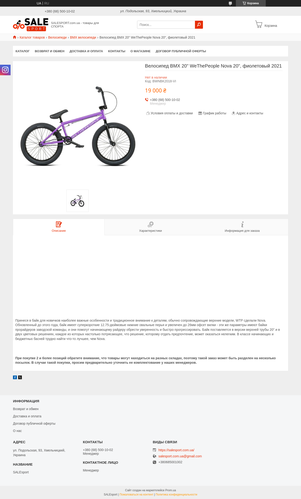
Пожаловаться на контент (136, 494)
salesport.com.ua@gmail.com (180, 456)
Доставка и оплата (86, 51)
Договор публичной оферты (181, 51)
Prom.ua (170, 490)
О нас (17, 431)
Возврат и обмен (49, 51)
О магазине (140, 51)
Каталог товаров (32, 37)
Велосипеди (57, 37)
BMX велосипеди (83, 37)
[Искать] (199, 25)
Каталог (23, 51)
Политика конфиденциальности (176, 494)
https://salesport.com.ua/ (176, 450)
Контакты (116, 51)
